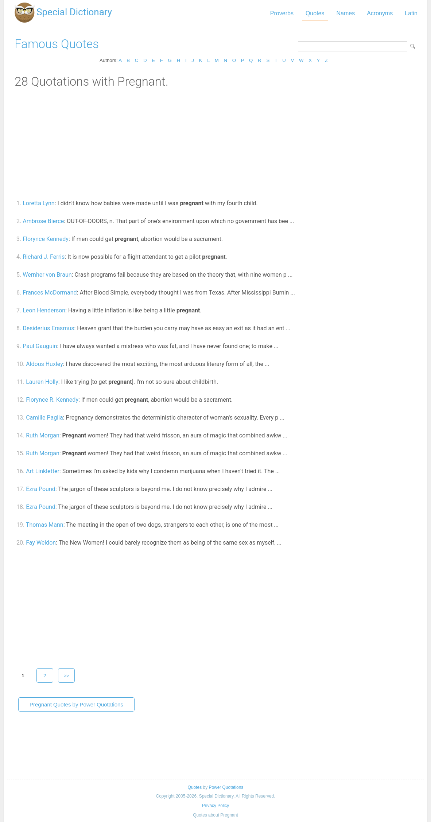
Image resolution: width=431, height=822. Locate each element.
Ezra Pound (40, 489)
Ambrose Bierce (43, 221)
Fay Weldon (41, 542)
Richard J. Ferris (44, 256)
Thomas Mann (44, 524)
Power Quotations (226, 787)
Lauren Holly (42, 381)
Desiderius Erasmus (48, 328)
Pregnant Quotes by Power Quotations (76, 704)
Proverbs (282, 13)
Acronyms (380, 13)
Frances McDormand (50, 292)
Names (345, 13)
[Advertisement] (215, 143)
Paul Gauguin (40, 346)
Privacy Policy (215, 805)
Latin (411, 13)
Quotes (315, 13)
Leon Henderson (44, 310)
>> (67, 675)
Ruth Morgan (42, 435)
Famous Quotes (57, 44)
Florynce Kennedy (46, 238)
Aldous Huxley (44, 364)
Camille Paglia (44, 417)
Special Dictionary (74, 12)
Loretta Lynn (38, 203)
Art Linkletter (42, 471)
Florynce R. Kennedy (52, 399)
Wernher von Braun (47, 274)
